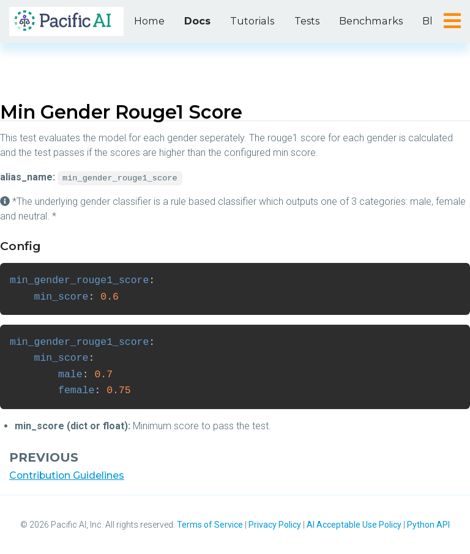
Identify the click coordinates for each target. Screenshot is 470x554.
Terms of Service (210, 525)
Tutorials (249, 21)
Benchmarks (365, 21)
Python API (428, 525)
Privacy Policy (274, 525)
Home (148, 21)
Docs (195, 21)
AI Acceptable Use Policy (354, 525)
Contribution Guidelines (67, 475)
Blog (427, 21)
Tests (302, 21)
